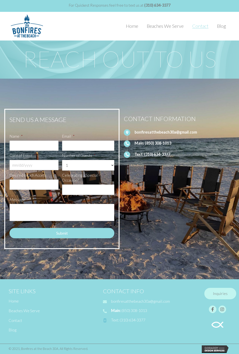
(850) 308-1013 (158, 143)
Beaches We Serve (24, 310)
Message (17, 199)
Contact (15, 320)
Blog (13, 329)
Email (68, 136)
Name (16, 136)
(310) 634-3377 (157, 154)
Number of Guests (78, 155)
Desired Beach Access (28, 175)
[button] (220, 293)
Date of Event (22, 155)
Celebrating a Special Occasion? (80, 177)
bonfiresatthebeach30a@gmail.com (166, 132)
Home (14, 301)
